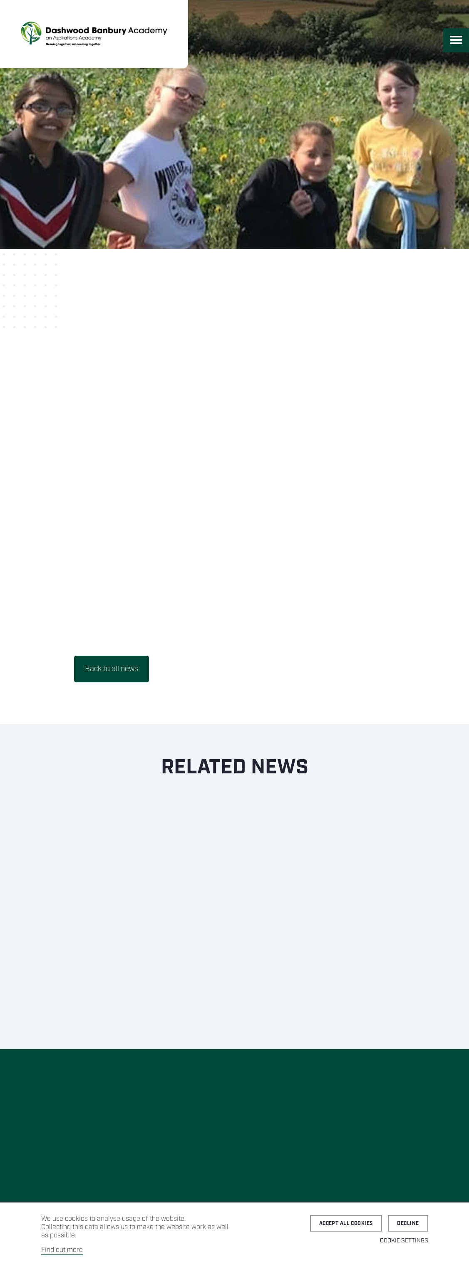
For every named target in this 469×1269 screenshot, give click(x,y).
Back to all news (111, 669)
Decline (408, 1223)
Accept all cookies (346, 1223)
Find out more (62, 1250)
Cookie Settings (404, 1241)
